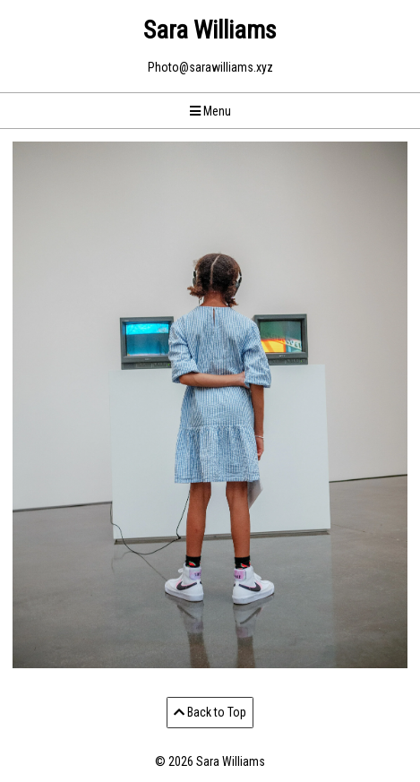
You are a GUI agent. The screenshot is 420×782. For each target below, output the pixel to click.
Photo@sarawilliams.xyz (210, 67)
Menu (210, 111)
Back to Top (210, 712)
